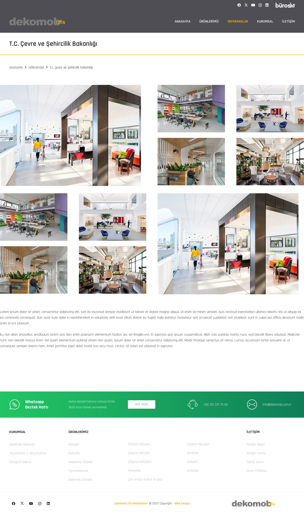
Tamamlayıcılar (78, 471)
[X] (246, 5)
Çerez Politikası (257, 471)
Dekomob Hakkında (22, 444)
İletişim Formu (256, 453)
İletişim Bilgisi (256, 444)
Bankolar (193, 453)
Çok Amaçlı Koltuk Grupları (145, 479)
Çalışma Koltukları (140, 462)
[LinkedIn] (267, 5)
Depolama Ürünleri (80, 462)
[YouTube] (253, 5)
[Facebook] (239, 5)
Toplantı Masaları (198, 444)
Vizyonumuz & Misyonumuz (27, 453)
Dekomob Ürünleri (80, 479)
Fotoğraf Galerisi (20, 462)
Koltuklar (74, 453)
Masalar (73, 444)
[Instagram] (260, 5)
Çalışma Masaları (139, 453)
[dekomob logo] (37, 21)
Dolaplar (192, 462)
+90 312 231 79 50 (215, 404)
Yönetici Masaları (139, 444)
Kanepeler (134, 470)
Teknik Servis (255, 462)
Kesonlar (193, 470)
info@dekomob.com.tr (277, 404)
